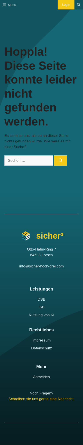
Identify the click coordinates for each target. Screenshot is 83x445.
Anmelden (41, 377)
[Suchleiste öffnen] (78, 4)
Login (66, 4)
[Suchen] (60, 160)
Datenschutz (41, 348)
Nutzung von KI (41, 315)
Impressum (41, 340)
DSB (41, 299)
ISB (41, 307)
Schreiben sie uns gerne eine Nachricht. (41, 399)
